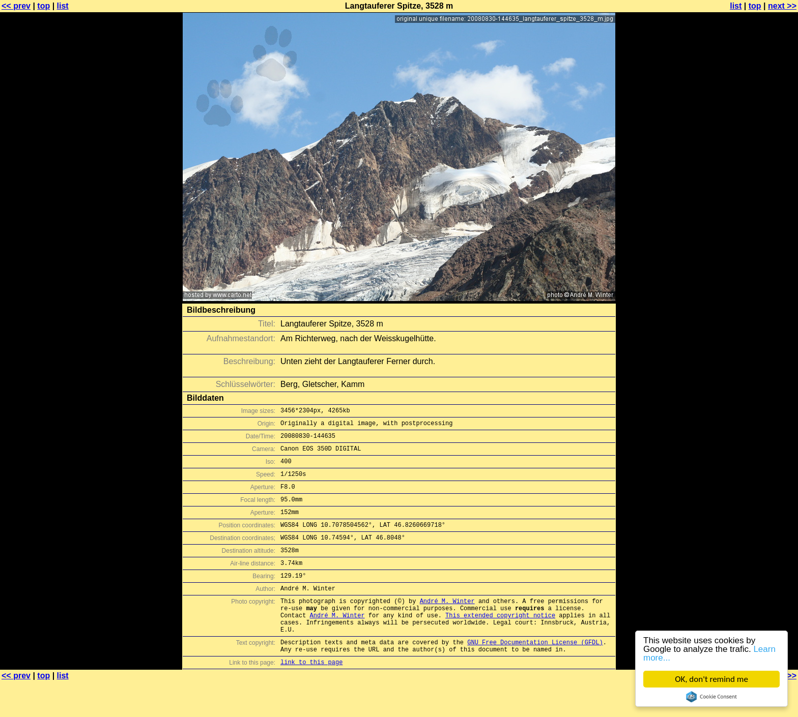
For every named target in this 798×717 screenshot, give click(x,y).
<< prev (16, 6)
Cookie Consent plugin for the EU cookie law (711, 696)
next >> (782, 6)
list (63, 6)
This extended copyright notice (500, 642)
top (43, 6)
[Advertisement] (756, 251)
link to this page (311, 697)
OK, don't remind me (711, 679)
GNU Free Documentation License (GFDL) (535, 674)
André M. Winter (447, 625)
